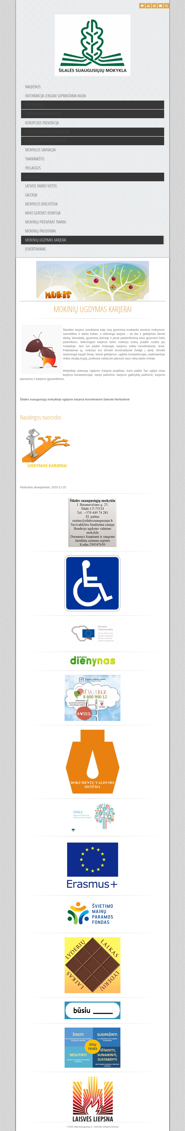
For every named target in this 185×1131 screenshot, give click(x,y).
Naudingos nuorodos (40, 417)
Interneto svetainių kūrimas (106, 1127)
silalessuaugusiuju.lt (83, 1127)
